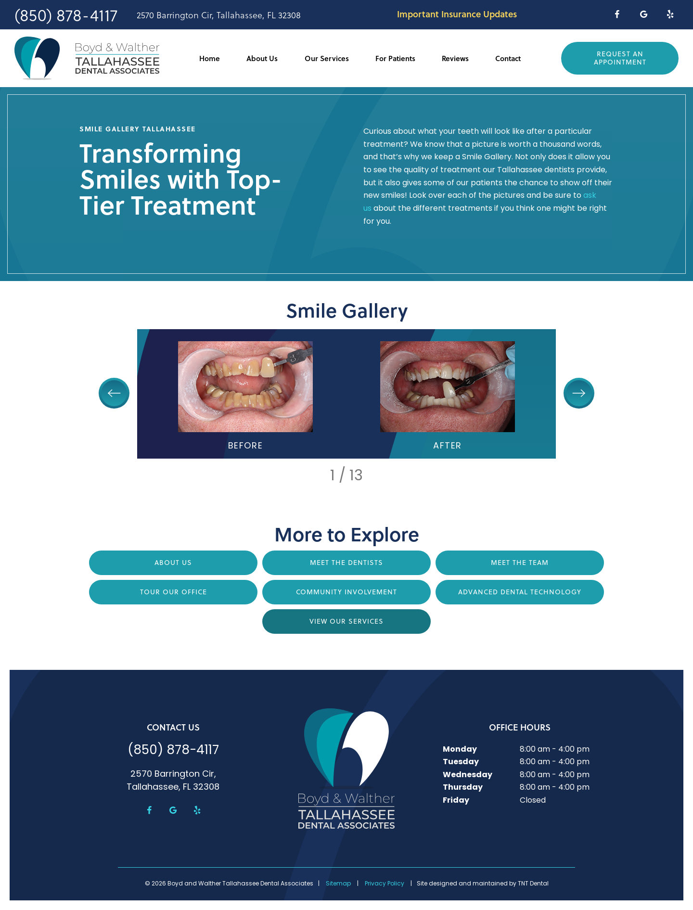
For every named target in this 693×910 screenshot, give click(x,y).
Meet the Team (520, 562)
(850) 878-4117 (65, 15)
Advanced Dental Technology (519, 592)
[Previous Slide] (114, 393)
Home (209, 58)
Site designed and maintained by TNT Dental (483, 884)
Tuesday (461, 762)
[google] (644, 14)
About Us (262, 58)
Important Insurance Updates (457, 14)
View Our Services (346, 621)
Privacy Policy (384, 884)
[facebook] (617, 14)
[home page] (86, 58)
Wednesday (467, 775)
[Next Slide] (579, 393)
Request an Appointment (620, 58)
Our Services (327, 58)
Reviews (455, 58)
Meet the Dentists (346, 562)
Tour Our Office (173, 592)
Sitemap (338, 884)
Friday (456, 801)
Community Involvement (346, 592)
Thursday (463, 788)
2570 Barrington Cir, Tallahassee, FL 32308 (219, 15)
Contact (508, 58)
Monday (460, 750)
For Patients (395, 58)
